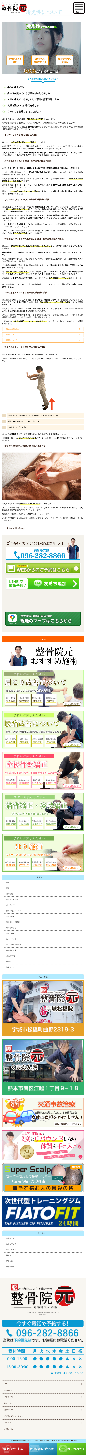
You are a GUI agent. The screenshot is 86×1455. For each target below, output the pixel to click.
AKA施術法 (10, 956)
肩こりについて (12, 329)
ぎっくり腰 (10, 905)
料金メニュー (11, 1255)
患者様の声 (10, 1238)
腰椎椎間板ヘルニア (13, 911)
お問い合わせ (9, 1429)
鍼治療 (8, 962)
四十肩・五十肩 (12, 899)
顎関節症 (9, 894)
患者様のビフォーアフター (14, 1416)
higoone (75, 1440)
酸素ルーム (10, 967)
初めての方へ (11, 1250)
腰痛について (11, 334)
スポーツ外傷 (11, 939)
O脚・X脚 (10, 933)
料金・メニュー (10, 1403)
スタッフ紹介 (11, 1244)
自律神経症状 (11, 950)
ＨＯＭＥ (43, 639)
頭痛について (11, 340)
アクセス (9, 1261)
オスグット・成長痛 (13, 945)
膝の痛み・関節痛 (13, 922)
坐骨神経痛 (10, 916)
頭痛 (8, 882)
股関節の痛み (11, 928)
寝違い (8, 888)
